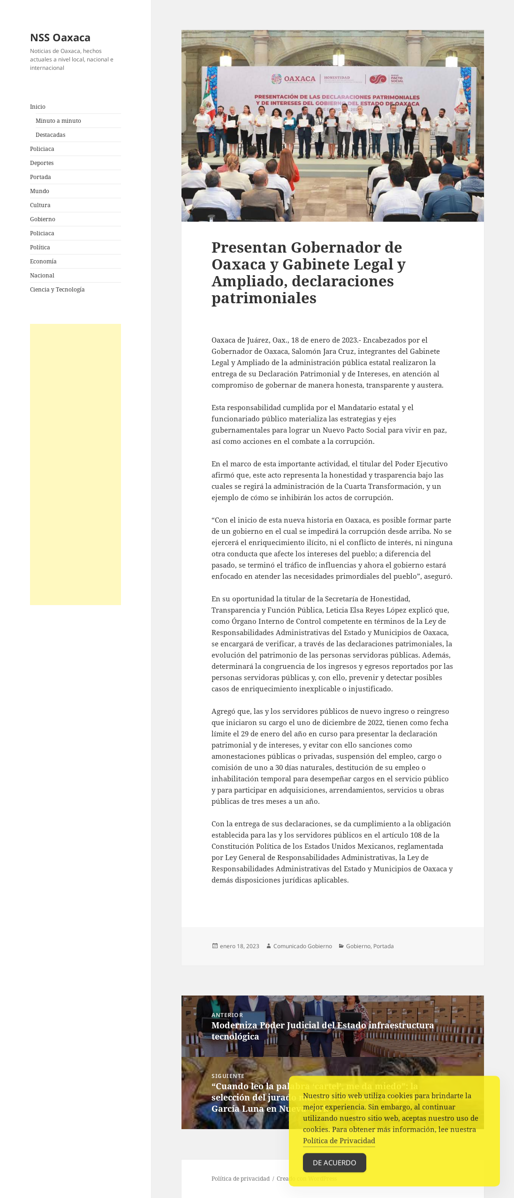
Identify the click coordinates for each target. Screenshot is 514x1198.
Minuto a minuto (58, 121)
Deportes (41, 163)
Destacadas (50, 135)
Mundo (39, 191)
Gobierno (42, 219)
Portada (40, 177)
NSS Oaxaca (60, 37)
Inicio (37, 107)
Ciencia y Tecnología (57, 289)
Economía (43, 261)
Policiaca (42, 149)
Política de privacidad (241, 1179)
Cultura (40, 205)
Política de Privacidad (339, 1148)
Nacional (42, 275)
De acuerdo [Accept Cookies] (334, 1170)
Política (40, 247)
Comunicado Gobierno (302, 946)
